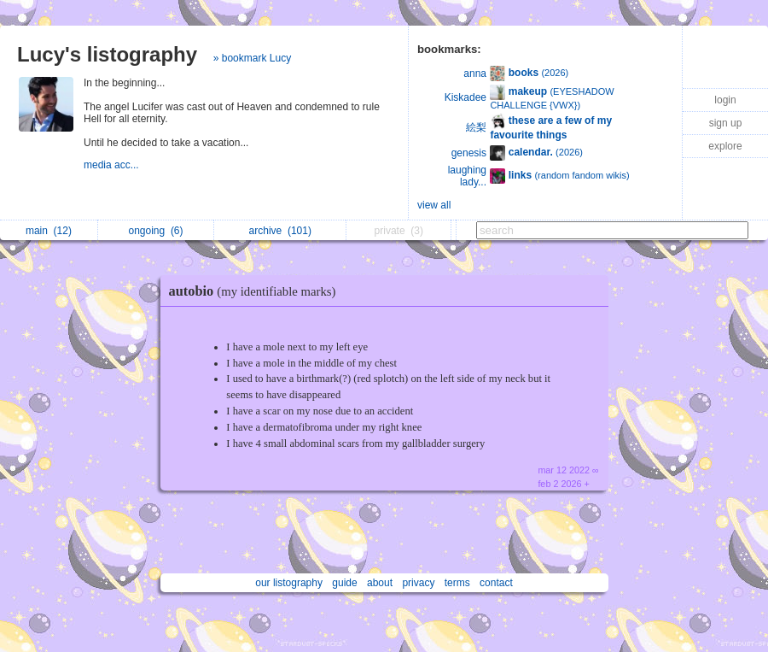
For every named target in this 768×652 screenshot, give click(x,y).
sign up (725, 123)
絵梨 (476, 127)
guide (344, 583)
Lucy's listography (107, 54)
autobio (257, 291)
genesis (468, 153)
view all (434, 205)
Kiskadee (465, 97)
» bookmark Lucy (252, 58)
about (380, 583)
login (725, 100)
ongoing (155, 231)
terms (457, 583)
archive (280, 231)
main (49, 231)
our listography (289, 583)
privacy (418, 583)
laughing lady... (467, 176)
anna (474, 73)
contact (496, 583)
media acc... (113, 165)
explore (725, 146)
